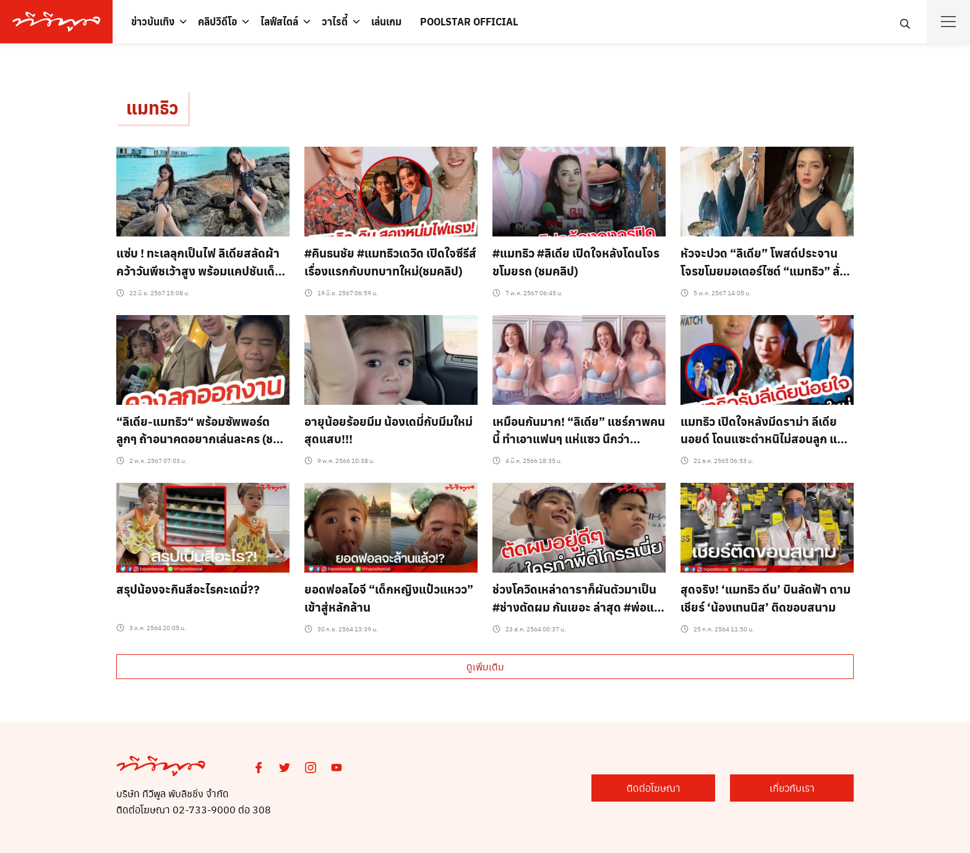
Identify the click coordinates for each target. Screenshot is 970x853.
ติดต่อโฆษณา (653, 788)
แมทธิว (152, 107)
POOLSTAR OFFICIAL (469, 21)
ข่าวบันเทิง (152, 21)
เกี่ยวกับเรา (792, 788)
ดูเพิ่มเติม (485, 666)
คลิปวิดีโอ (217, 21)
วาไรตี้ (335, 21)
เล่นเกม (386, 21)
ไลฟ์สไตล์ (279, 21)
